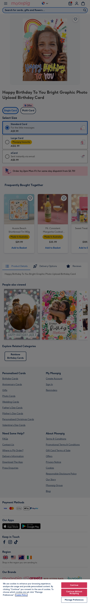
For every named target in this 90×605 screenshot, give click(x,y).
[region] (45, 592)
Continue (74, 585)
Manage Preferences (74, 600)
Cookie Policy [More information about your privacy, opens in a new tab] (21, 595)
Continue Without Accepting (74, 592)
